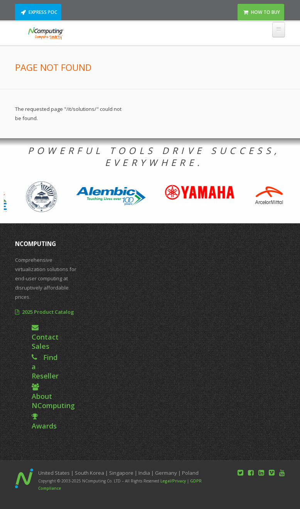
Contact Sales (45, 341)
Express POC (43, 12)
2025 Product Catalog (48, 311)
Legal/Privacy (173, 481)
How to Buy (265, 12)
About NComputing (53, 401)
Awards (44, 425)
